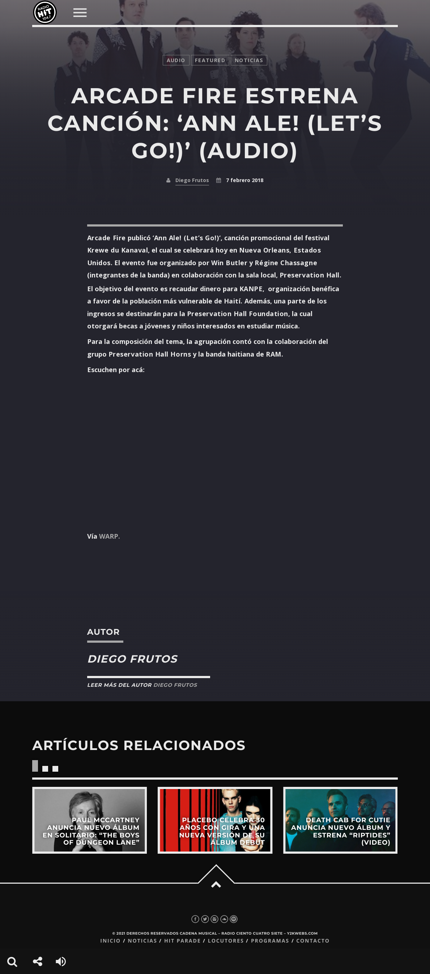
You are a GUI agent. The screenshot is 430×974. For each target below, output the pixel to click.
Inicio (110, 941)
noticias (249, 60)
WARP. (109, 536)
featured (210, 60)
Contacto (313, 941)
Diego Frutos (192, 180)
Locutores (226, 941)
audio (176, 60)
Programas (270, 941)
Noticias (142, 941)
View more (89, 820)
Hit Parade (182, 941)
